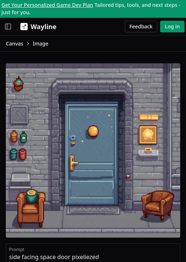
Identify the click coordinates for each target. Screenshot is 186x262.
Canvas (14, 43)
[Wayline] (36, 26)
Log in (172, 26)
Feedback (141, 26)
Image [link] (40, 43)
